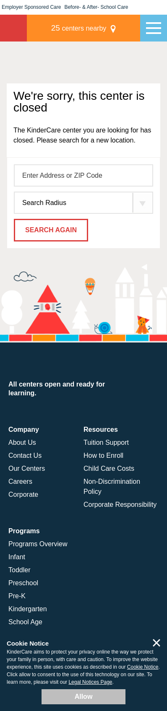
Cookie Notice (143, 667)
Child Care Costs (109, 468)
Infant (16, 556)
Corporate (23, 494)
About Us (22, 442)
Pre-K (17, 595)
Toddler (19, 569)
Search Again (51, 230)
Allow (84, 696)
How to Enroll (103, 455)
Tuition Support (106, 442)
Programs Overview (37, 544)
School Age (25, 621)
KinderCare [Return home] (13, 28)
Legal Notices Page (90, 682)
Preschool (23, 582)
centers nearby (79, 27)
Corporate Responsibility (120, 504)
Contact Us (25, 455)
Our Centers (26, 468)
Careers (20, 481)
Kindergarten (27, 608)
